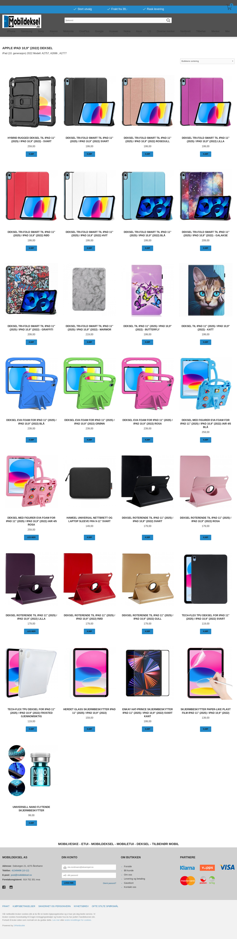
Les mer (56, 920)
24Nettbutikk (19, 925)
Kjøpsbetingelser (24, 906)
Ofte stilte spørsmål (105, 906)
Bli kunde (129, 870)
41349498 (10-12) (20, 870)
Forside (128, 866)
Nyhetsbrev (81, 906)
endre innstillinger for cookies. (78, 920)
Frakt (6, 906)
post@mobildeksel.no (21, 875)
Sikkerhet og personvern (54, 906)
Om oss (128, 874)
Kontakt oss (130, 887)
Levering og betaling (134, 878)
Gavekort (128, 883)
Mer (227, 25)
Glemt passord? (109, 883)
